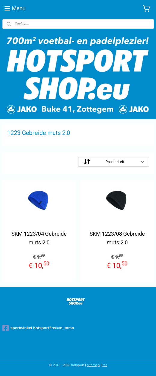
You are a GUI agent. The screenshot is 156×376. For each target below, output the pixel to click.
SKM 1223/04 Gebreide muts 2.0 (39, 238)
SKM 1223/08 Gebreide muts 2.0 (117, 238)
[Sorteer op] (113, 161)
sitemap (93, 365)
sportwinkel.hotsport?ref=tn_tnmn (38, 328)
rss (104, 365)
